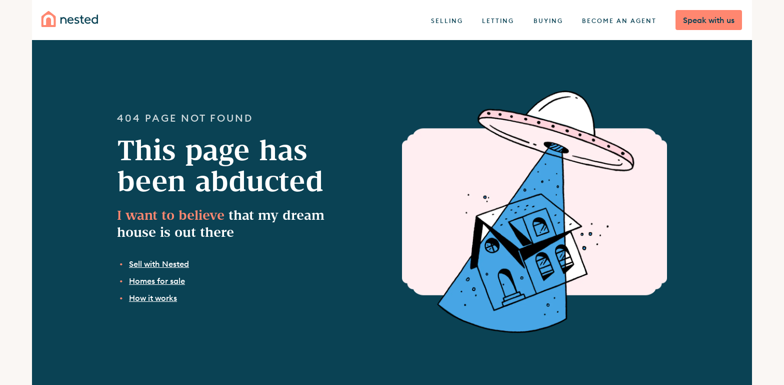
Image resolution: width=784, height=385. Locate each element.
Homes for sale (157, 281)
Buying (548, 21)
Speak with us (708, 20)
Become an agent (619, 21)
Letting (498, 21)
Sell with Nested (159, 264)
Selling (447, 21)
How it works (153, 298)
